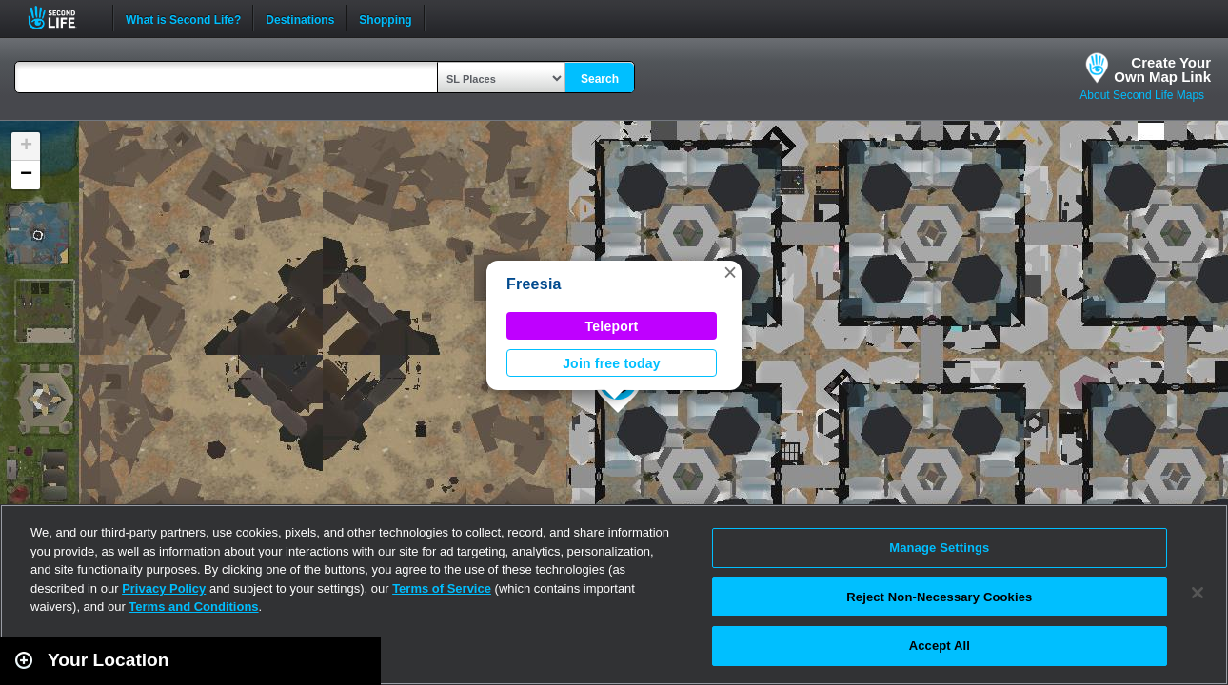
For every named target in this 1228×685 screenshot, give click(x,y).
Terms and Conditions (193, 606)
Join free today (612, 363)
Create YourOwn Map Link (1162, 69)
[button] (730, 272)
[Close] (1197, 593)
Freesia (534, 284)
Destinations (300, 18)
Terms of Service (441, 588)
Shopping (385, 18)
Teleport (612, 326)
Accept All (939, 645)
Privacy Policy (164, 588)
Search (600, 79)
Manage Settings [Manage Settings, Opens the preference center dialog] (939, 547)
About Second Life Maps (1141, 95)
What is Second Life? (183, 18)
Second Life (62, 17)
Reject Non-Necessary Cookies (939, 597)
